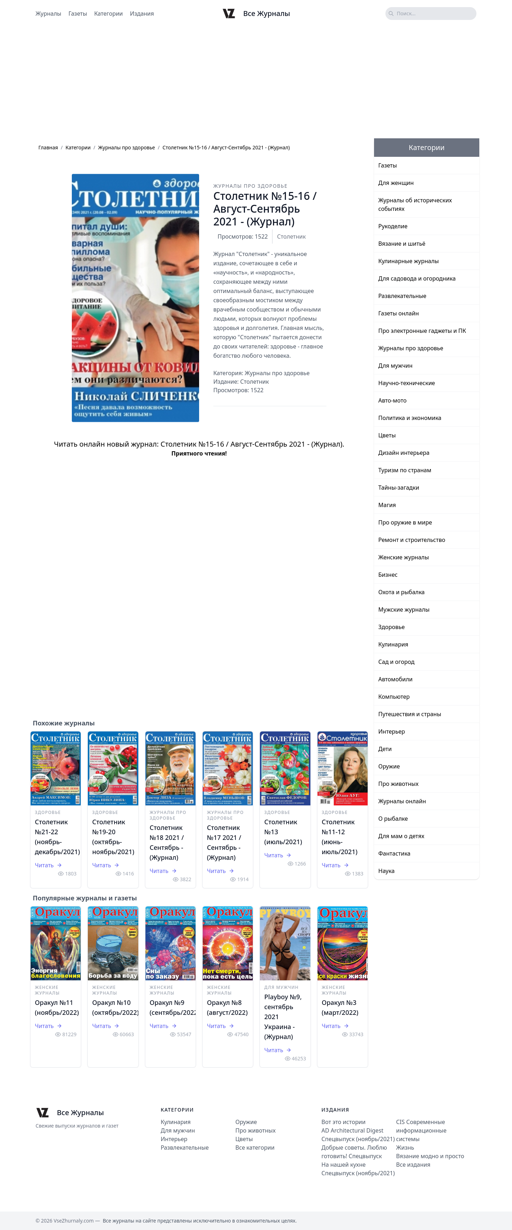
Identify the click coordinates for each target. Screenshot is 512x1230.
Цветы (387, 435)
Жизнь (405, 1147)
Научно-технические (406, 383)
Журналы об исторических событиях (415, 204)
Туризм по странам (404, 470)
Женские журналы (47, 990)
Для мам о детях (401, 836)
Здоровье (48, 812)
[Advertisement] (256, 83)
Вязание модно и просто (430, 1156)
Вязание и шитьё (401, 243)
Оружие (389, 766)
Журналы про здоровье (126, 147)
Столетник (291, 236)
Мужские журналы (404, 609)
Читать (48, 865)
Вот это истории (343, 1122)
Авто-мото (392, 400)
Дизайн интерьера (404, 453)
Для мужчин (281, 987)
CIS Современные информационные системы (421, 1130)
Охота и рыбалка (401, 592)
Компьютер (394, 697)
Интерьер (391, 731)
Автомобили (395, 679)
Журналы (48, 13)
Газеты (77, 13)
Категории (108, 13)
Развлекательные (402, 296)
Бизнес (388, 575)
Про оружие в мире (405, 522)
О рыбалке (393, 818)
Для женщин (396, 183)
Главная (48, 147)
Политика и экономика (409, 418)
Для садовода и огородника (417, 278)
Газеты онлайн (398, 313)
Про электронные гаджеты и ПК (422, 331)
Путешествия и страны (409, 714)
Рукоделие (392, 226)
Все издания (413, 1164)
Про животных (398, 784)
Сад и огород (396, 662)
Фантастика (394, 853)
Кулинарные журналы (408, 261)
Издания (142, 13)
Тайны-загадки (398, 487)
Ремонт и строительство (411, 540)
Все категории (254, 1147)
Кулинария (393, 644)
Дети (385, 749)
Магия (387, 505)
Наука (386, 871)
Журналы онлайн (402, 801)
